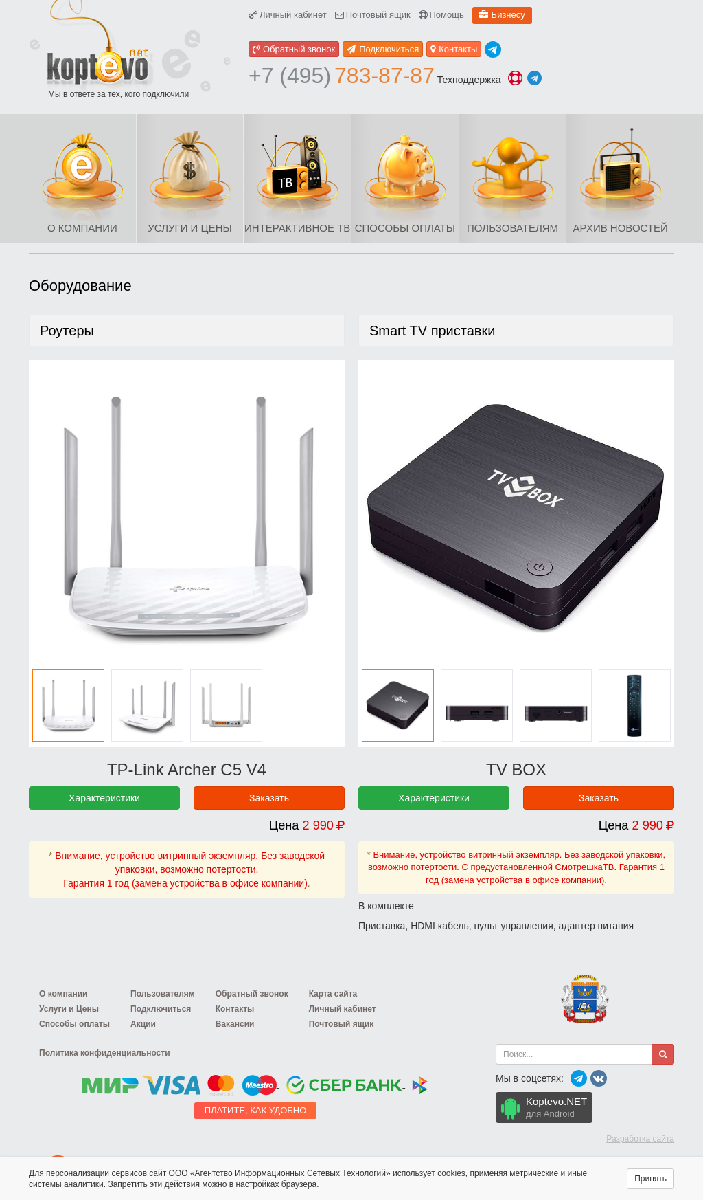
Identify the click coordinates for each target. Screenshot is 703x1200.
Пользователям (512, 228)
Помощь (441, 15)
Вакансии (235, 1024)
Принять (650, 1179)
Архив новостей (620, 228)
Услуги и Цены (189, 228)
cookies (451, 1173)
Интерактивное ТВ (297, 228)
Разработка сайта (640, 1139)
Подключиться (383, 49)
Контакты (453, 49)
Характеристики (104, 797)
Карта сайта (333, 994)
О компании (82, 228)
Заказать (269, 797)
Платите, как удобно (256, 1110)
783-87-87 (342, 75)
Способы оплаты (405, 228)
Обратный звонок (294, 49)
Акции (143, 1024)
